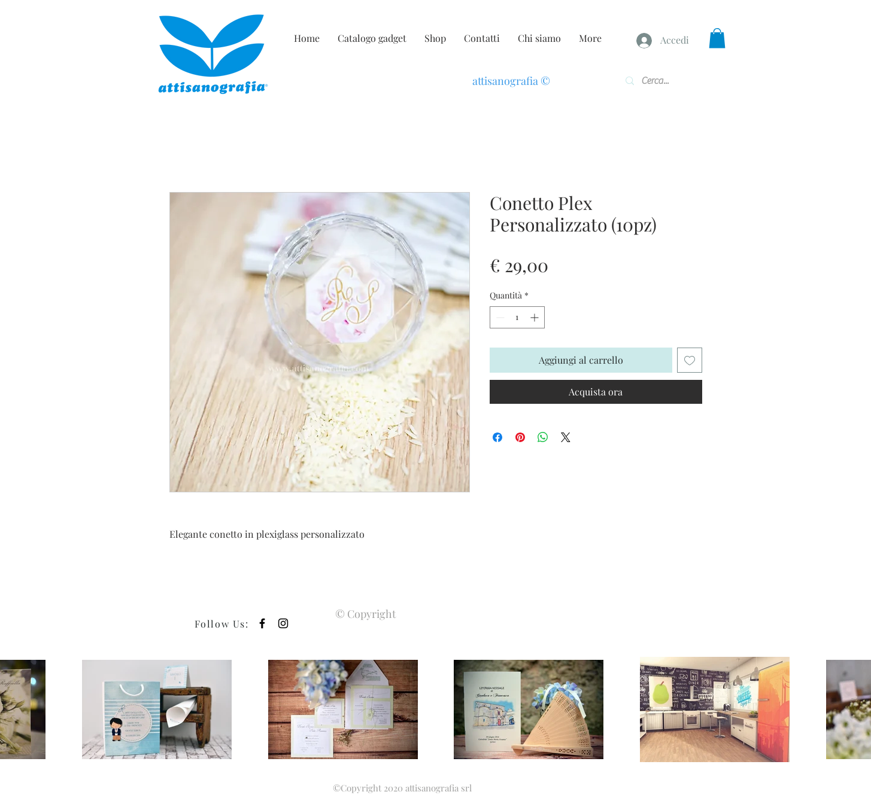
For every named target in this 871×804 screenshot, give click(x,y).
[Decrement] (498, 317)
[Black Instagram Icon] (283, 623)
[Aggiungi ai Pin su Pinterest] (520, 437)
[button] (717, 38)
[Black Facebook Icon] (262, 623)
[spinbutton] (517, 317)
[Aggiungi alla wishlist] (689, 360)
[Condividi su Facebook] (497, 437)
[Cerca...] (660, 81)
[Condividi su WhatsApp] (543, 437)
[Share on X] (566, 437)
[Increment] (535, 317)
